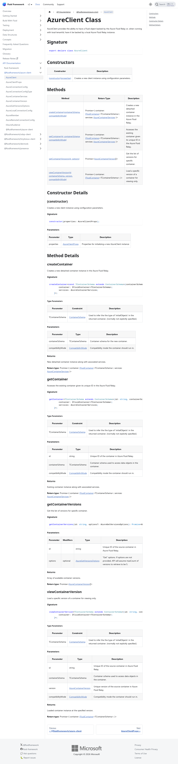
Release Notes (10, 58)
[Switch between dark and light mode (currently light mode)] (150, 4)
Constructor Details (156, 21)
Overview (7, 11)
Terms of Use (141, 753)
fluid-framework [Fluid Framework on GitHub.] (29, 749)
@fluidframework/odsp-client (17, 134)
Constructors (153, 13)
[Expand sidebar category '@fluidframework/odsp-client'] (41, 134)
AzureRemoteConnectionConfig (20, 120)
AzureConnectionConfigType (19, 91)
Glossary (6, 53)
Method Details (154, 25)
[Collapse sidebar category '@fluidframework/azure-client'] (41, 73)
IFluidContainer (92, 113)
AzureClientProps (14, 82)
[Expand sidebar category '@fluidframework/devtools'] (41, 144)
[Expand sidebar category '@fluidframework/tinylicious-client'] (41, 139)
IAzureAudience (13, 124)
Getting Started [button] (10, 15)
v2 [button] (29, 4)
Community (48, 4)
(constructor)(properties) (60, 78)
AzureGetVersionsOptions (18, 105)
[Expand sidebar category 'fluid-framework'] (41, 68)
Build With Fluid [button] (10, 20)
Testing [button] (6, 25)
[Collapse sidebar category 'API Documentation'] (41, 63)
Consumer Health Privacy (146, 749)
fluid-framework (11, 67)
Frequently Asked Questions (15, 44)
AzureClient (11, 77)
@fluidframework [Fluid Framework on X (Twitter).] (29, 745)
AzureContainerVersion (16, 101)
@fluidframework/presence (16, 148)
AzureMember (12, 115)
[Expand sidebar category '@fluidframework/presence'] (41, 148)
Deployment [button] (8, 30)
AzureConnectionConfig (17, 86)
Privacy (138, 745)
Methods (152, 17)
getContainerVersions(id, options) (64, 158)
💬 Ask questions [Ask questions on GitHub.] (28, 753)
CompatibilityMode (78, 348)
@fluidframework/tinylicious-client (19, 138)
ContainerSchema (77, 317)
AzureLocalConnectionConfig (19, 110)
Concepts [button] (7, 39)
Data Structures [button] (10, 34)
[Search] (165, 4)
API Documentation (12, 63)
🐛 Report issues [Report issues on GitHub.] (28, 757)
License (138, 757)
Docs (37, 4)
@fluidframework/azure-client (17, 72)
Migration (7, 49)
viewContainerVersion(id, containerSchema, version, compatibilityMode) (61, 176)
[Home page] (49, 12)
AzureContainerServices (16, 96)
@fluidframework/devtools (16, 143)
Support (60, 4)
